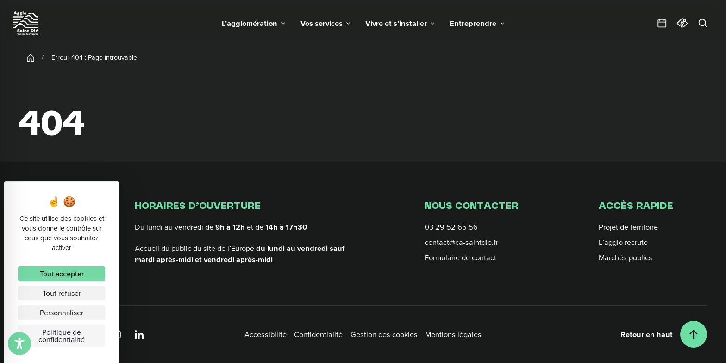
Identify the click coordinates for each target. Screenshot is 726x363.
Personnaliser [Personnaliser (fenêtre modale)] (61, 312)
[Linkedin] (139, 334)
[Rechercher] (703, 23)
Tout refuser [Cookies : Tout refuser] (62, 293)
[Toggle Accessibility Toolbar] (19, 343)
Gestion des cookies (384, 334)
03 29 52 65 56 (451, 226)
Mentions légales (453, 334)
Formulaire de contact (460, 257)
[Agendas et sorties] (662, 23)
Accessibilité (265, 334)
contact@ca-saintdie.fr (461, 242)
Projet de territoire (628, 226)
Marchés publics (625, 257)
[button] (253, 23)
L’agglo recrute (623, 242)
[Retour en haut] (663, 334)
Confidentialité (318, 334)
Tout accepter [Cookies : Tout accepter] (62, 274)
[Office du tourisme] (682, 23)
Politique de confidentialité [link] (61, 335)
